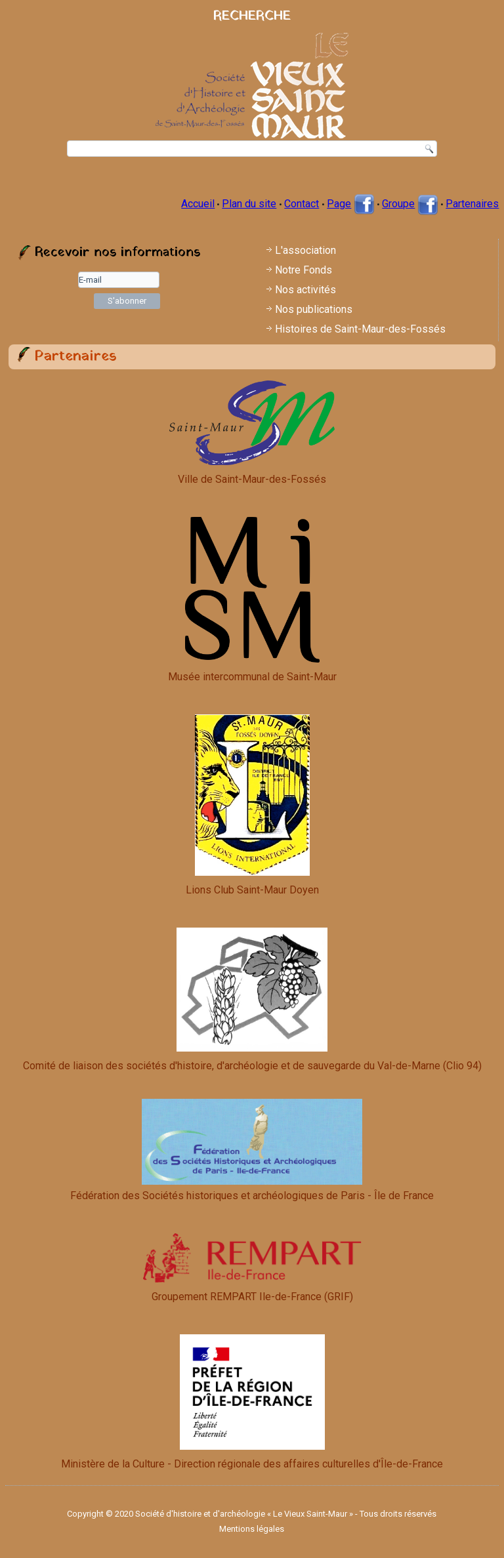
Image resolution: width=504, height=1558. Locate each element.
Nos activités (305, 289)
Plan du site (249, 203)
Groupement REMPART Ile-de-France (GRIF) (252, 1296)
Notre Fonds (303, 270)
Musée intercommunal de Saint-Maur (252, 676)
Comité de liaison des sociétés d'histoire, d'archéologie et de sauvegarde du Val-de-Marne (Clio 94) (252, 1065)
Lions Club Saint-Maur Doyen (252, 890)
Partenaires (472, 203)
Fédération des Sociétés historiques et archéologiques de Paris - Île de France (252, 1150)
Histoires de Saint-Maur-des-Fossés (360, 329)
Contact (301, 203)
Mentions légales (251, 1529)
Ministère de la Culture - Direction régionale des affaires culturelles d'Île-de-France (252, 1464)
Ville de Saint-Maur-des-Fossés (252, 479)
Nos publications (313, 309)
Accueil (198, 203)
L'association (305, 250)
